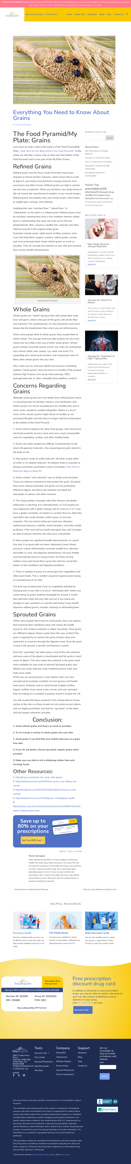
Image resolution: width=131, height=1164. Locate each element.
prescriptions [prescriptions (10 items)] (96, 189)
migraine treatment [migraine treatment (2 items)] (102, 202)
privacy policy (49, 1154)
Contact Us (119, 14)
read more (92, 264)
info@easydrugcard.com (23, 1066)
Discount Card (83, 1010)
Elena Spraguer (23, 125)
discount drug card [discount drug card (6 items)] (99, 193)
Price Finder (51, 14)
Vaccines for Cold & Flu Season (97, 158)
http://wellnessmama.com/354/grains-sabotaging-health (45, 798)
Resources (92, 14)
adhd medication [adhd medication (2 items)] (97, 205)
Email (102, 1062)
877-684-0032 (85, 1002)
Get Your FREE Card (33, 840)
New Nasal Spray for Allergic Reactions (98, 245)
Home (69, 14)
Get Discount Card (35, 14)
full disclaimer (37, 1154)
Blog (102, 14)
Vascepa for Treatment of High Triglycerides (101, 357)
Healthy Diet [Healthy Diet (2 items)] (91, 202)
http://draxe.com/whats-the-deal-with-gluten (39, 777)
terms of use (64, 1154)
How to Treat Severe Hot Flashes (98, 162)
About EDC (80, 14)
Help (109, 14)
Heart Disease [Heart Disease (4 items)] (101, 198)
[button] (127, 14)
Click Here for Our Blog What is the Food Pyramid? (47, 150)
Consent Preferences (65, 1070)
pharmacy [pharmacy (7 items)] (92, 192)
